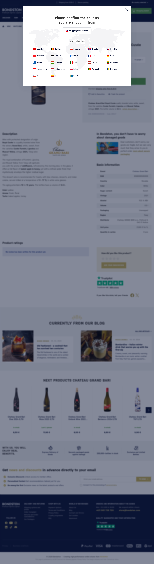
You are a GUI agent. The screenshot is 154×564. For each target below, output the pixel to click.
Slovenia (38, 76)
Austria (38, 49)
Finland (74, 56)
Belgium (56, 49)
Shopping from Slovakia (77, 31)
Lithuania (112, 62)
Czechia (112, 49)
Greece (37, 62)
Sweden (75, 76)
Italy (73, 62)
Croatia (93, 49)
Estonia (56, 56)
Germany (112, 56)
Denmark (38, 56)
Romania (112, 69)
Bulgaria (75, 49)
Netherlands (58, 69)
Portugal (93, 69)
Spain (55, 76)
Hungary (56, 62)
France (92, 56)
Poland (74, 69)
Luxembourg (40, 69)
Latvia (92, 62)
